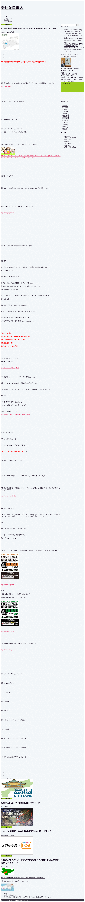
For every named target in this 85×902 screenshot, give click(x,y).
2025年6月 (65, 126)
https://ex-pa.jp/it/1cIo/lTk (8, 496)
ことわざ (67, 136)
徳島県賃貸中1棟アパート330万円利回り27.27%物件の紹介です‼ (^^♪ (74, 49)
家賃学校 (6, 20)
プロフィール (8, 18)
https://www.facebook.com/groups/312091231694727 (16, 414)
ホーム (6, 16)
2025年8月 (65, 122)
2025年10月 (65, 119)
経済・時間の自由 (6, 24)
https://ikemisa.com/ (6, 86)
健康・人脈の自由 (70, 138)
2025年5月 (65, 128)
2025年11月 (65, 117)
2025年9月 (65, 120)
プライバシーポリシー (8, 900)
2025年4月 (65, 130)
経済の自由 (67, 145)
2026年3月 (65, 109)
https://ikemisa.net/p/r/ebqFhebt (10, 368)
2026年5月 (65, 106)
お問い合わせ (8, 21)
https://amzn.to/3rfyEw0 (8, 650)
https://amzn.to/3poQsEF (8, 584)
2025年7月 (65, 124)
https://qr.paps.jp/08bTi (7, 212)
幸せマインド (68, 139)
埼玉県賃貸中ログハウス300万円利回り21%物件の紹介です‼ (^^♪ (74, 40)
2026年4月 (65, 107)
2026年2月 (65, 111)
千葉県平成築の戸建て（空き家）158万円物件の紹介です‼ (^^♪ (74, 35)
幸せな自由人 (12, 8)
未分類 (66, 141)
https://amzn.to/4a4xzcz (7, 631)
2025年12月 (65, 115)
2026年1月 (65, 113)
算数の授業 (67, 143)
